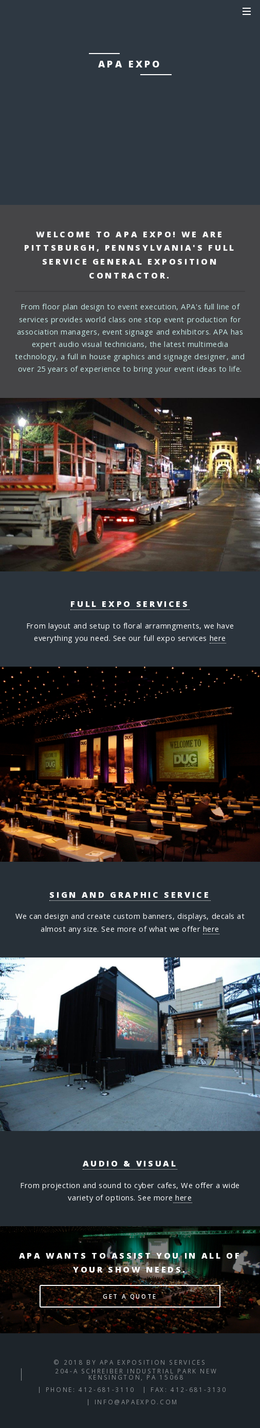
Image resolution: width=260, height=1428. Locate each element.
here (218, 638)
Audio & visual (130, 1163)
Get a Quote (130, 1296)
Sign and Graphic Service (129, 894)
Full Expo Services (129, 603)
